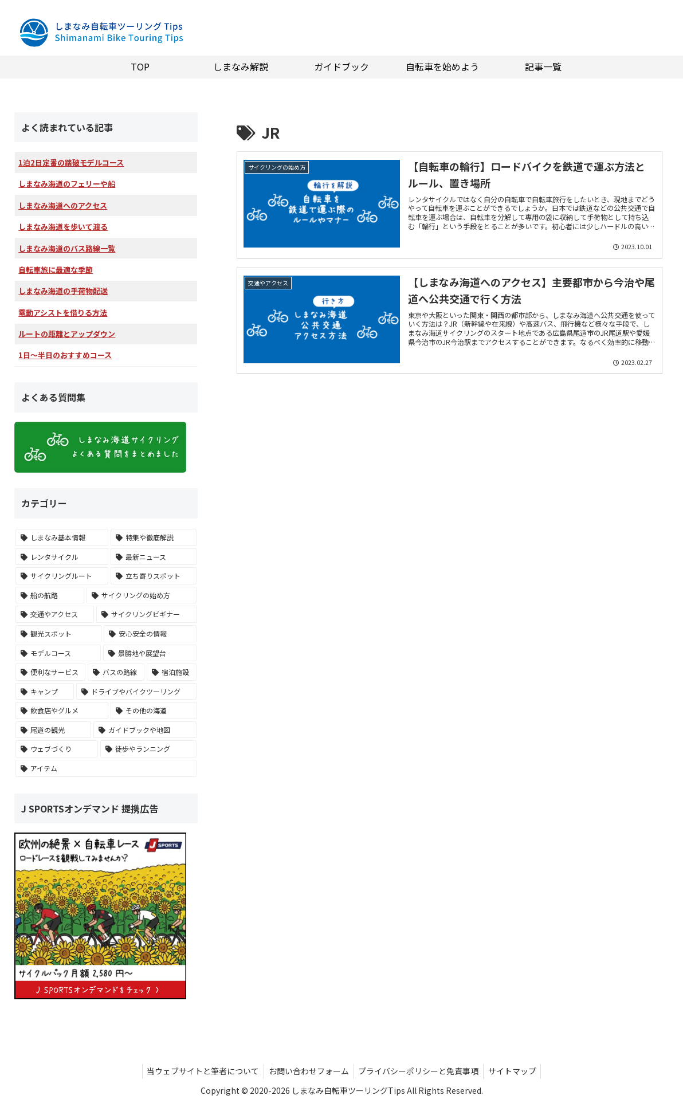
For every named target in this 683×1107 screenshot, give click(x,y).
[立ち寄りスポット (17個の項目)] (154, 575)
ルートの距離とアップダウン (66, 333)
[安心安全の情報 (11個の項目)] (150, 633)
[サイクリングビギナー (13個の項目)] (146, 614)
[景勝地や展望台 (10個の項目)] (149, 653)
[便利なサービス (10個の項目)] (50, 672)
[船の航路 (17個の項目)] (49, 595)
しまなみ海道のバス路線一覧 (66, 248)
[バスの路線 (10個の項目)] (116, 672)
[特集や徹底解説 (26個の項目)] (154, 537)
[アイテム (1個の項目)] (106, 768)
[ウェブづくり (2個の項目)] (56, 748)
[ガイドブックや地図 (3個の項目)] (145, 730)
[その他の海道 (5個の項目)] (154, 710)
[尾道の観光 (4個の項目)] (53, 730)
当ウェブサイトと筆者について (199, 1071)
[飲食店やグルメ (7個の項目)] (61, 710)
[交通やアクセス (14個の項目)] (54, 614)
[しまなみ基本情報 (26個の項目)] (61, 537)
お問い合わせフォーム (308, 1071)
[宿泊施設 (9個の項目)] (172, 672)
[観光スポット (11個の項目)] (58, 633)
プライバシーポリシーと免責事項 (420, 1071)
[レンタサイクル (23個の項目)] (61, 557)
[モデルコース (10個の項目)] (58, 653)
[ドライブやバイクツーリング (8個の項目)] (136, 691)
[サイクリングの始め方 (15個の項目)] (142, 595)
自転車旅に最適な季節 (55, 269)
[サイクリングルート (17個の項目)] (61, 575)
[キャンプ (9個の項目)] (44, 691)
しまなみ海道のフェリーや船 (66, 183)
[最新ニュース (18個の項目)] (153, 557)
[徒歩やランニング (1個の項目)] (148, 748)
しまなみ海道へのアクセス (62, 205)
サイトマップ (516, 1071)
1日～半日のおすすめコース (65, 355)
